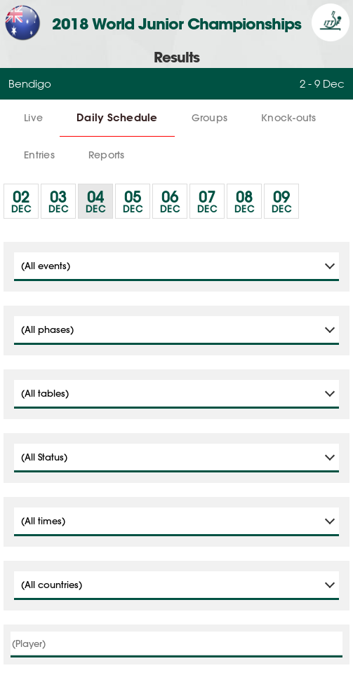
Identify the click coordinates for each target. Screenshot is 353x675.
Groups (210, 117)
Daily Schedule (117, 117)
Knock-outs (289, 117)
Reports (106, 155)
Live (33, 117)
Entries (39, 155)
